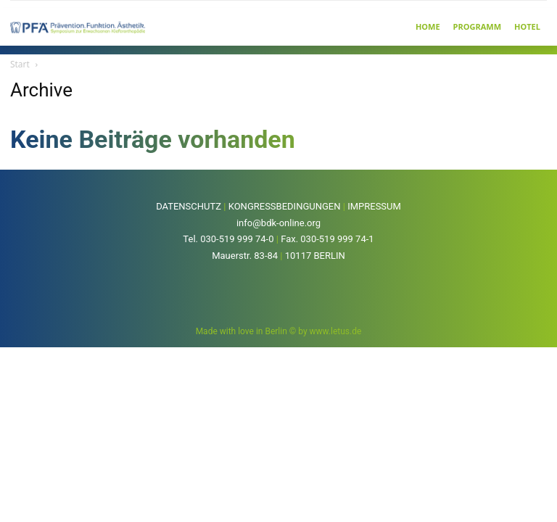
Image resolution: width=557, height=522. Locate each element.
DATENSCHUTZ (188, 206)
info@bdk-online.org (278, 223)
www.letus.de (336, 331)
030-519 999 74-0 (236, 238)
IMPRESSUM (374, 206)
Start (20, 64)
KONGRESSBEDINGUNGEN (284, 206)
